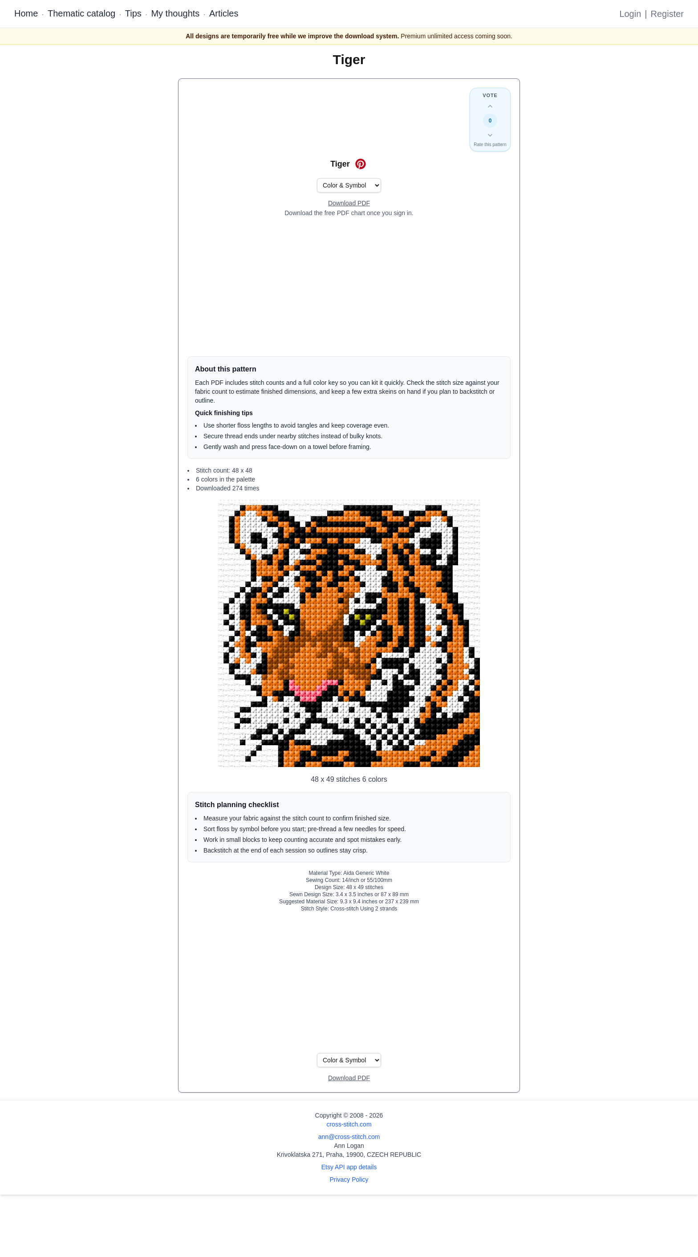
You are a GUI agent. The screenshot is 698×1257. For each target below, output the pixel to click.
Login (630, 14)
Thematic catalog (81, 13)
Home (26, 13)
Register (667, 14)
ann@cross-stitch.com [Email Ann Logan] (349, 1136)
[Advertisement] (349, 286)
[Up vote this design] (490, 106)
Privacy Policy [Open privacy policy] (348, 1179)
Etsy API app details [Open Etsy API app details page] (349, 1167)
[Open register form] (349, 204)
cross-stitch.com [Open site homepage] (348, 1124)
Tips (133, 13)
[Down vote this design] (490, 135)
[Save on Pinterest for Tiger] (360, 164)
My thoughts (175, 13)
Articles (224, 13)
